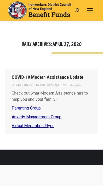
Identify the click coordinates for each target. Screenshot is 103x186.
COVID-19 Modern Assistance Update (47, 77)
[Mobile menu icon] (89, 10)
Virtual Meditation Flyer (33, 125)
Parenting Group (26, 108)
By (47, 85)
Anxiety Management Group (36, 116)
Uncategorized (22, 85)
